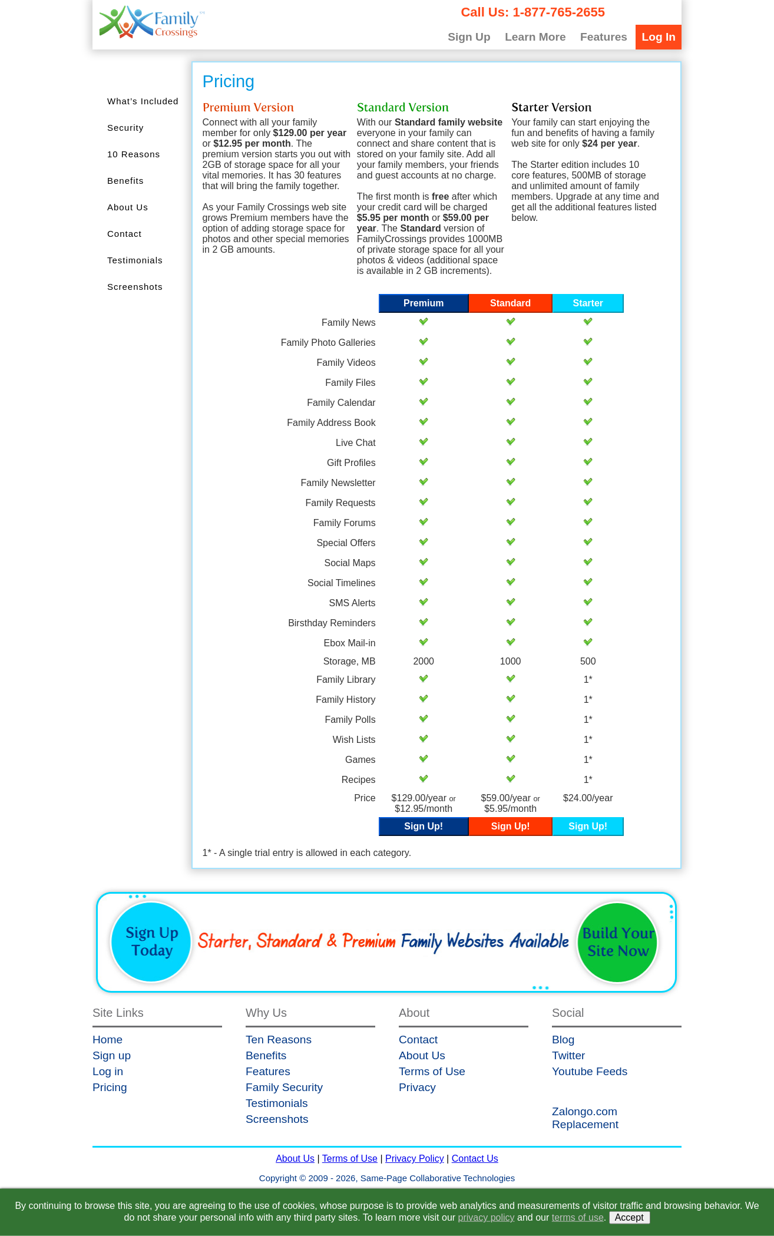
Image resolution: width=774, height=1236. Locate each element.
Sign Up (469, 37)
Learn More (535, 37)
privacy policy (486, 1217)
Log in (107, 1071)
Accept (629, 1217)
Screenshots (135, 287)
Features (603, 37)
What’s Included (142, 101)
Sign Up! (423, 826)
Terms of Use (432, 1071)
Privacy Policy (414, 1159)
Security (125, 128)
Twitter (569, 1055)
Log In (658, 37)
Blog (563, 1039)
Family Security (284, 1087)
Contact (124, 234)
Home (107, 1039)
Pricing (109, 1087)
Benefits (125, 181)
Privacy (417, 1087)
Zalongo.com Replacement (585, 1118)
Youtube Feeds (589, 1071)
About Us (127, 207)
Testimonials (135, 260)
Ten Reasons (279, 1039)
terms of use (578, 1217)
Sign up (111, 1055)
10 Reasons (133, 154)
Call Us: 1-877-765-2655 (533, 12)
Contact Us (475, 1159)
